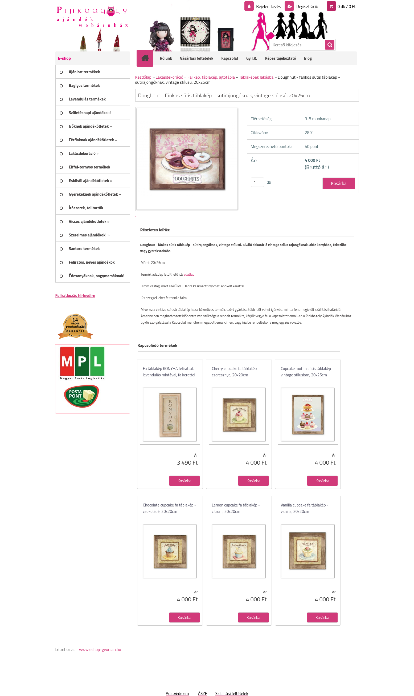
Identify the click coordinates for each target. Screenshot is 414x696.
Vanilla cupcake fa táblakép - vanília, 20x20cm (305, 508)
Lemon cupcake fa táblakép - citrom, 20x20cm (236, 508)
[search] (329, 45)
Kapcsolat (229, 58)
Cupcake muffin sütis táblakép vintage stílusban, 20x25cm (306, 371)
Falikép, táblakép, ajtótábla (211, 77)
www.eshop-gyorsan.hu (100, 649)
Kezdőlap (143, 77)
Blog (308, 58)
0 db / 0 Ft (347, 6)
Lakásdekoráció (169, 77)
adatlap (188, 274)
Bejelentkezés (268, 6)
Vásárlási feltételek (196, 58)
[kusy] (257, 182)
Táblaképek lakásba (256, 77)
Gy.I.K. (251, 58)
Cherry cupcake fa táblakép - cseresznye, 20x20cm (236, 371)
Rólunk (166, 58)
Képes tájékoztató (280, 58)
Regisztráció (307, 6)
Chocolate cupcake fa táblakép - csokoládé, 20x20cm (169, 508)
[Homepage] (148, 58)
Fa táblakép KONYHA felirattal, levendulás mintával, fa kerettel (169, 371)
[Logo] (92, 16)
